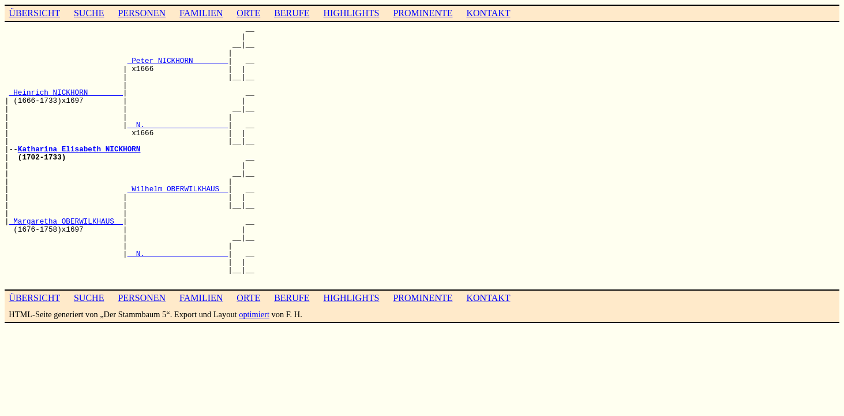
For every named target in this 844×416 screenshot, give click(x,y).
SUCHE (89, 13)
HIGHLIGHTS (352, 13)
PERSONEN (142, 13)
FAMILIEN (201, 13)
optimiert (254, 314)
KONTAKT (488, 13)
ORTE (248, 13)
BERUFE (291, 13)
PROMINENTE (422, 13)
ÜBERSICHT (34, 13)
